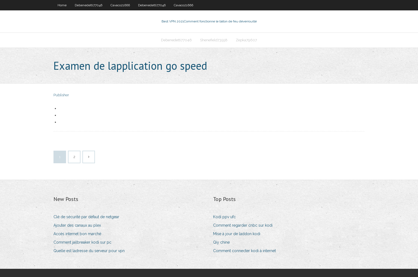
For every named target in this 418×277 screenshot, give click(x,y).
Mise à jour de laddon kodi (236, 234)
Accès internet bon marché (77, 234)
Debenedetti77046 (88, 5)
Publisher (61, 95)
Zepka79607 (246, 40)
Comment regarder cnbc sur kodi (243, 225)
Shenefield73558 (214, 40)
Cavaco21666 (120, 5)
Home (62, 5)
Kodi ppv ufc (224, 217)
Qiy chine (221, 242)
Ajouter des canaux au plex (77, 225)
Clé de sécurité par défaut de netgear (86, 217)
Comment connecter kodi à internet (244, 251)
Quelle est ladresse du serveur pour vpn (89, 251)
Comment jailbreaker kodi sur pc (82, 242)
